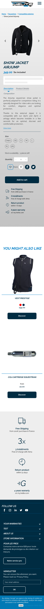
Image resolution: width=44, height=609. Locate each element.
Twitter (21, 510)
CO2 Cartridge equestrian (22, 377)
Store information (13, 538)
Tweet (33, 167)
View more (7, 128)
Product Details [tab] (22, 88)
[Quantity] (21, 159)
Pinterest (21, 167)
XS (15, 141)
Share (27, 167)
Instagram (10, 510)
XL (7, 146)
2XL (12, 146)
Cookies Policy (34, 602)
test (5, 528)
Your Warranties (12, 523)
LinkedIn (15, 510)
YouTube (26, 510)
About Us (8, 533)
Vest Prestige (22, 298)
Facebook (4, 510)
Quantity (8, 159)
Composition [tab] (9, 94)
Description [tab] (8, 88)
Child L (8, 141)
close (21, 605)
